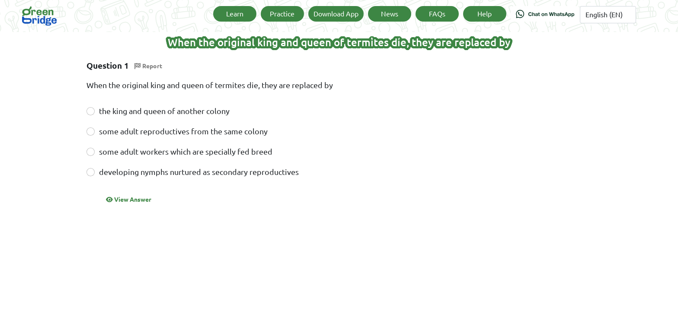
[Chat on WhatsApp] (545, 16)
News (389, 14)
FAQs (437, 14)
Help (484, 14)
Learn (234, 14)
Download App (335, 14)
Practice (282, 14)
